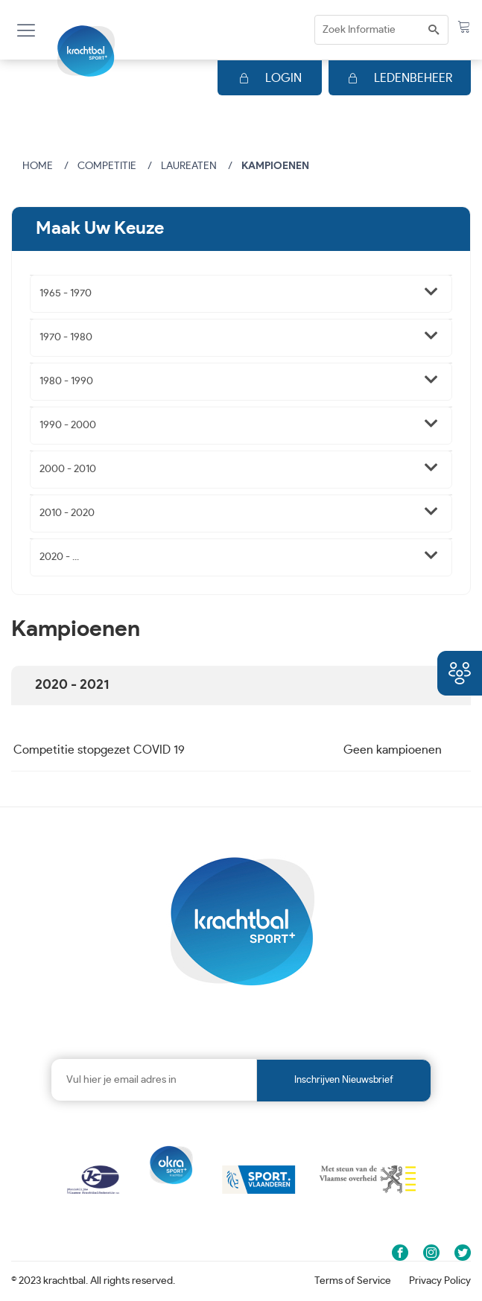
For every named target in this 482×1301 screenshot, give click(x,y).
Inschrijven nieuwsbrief (343, 1080)
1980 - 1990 (66, 381)
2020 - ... (59, 557)
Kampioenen (275, 166)
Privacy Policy (440, 1281)
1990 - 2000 (67, 425)
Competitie (106, 166)
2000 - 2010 (67, 469)
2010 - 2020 (67, 513)
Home (37, 166)
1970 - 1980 (65, 337)
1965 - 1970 (65, 293)
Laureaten (189, 166)
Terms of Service (352, 1281)
